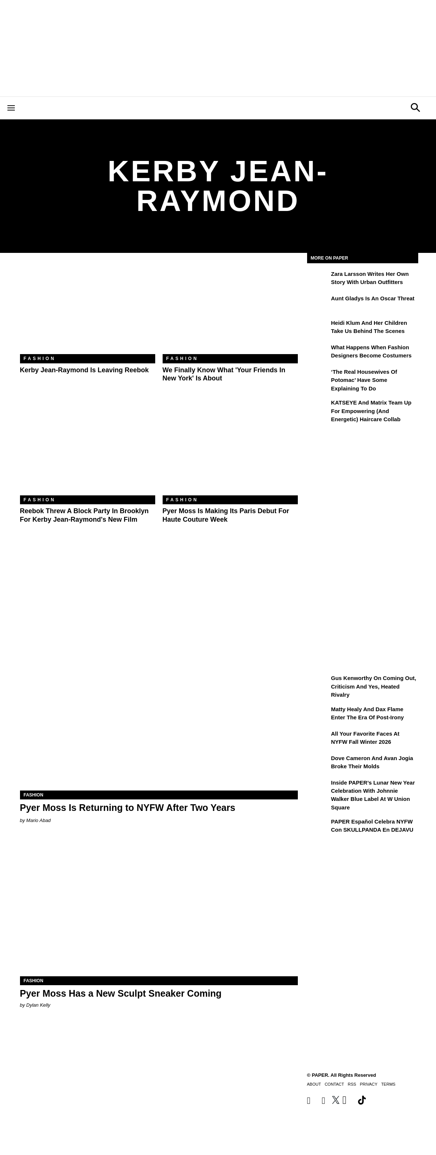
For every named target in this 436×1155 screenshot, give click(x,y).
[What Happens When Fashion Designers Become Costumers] (318, 352)
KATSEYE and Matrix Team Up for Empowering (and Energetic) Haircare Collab (371, 410)
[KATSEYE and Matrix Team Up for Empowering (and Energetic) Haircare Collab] (318, 408)
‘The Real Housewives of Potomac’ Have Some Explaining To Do (364, 380)
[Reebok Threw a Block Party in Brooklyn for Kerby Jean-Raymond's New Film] (87, 450)
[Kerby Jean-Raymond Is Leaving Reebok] (87, 309)
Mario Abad (38, 820)
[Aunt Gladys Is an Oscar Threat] (318, 303)
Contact (334, 1084)
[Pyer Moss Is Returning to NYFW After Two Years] (159, 721)
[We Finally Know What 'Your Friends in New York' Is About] (230, 309)
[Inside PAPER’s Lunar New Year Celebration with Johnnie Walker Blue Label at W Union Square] (318, 788)
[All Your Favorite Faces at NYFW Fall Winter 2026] (318, 739)
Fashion (40, 358)
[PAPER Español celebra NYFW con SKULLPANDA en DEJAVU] (318, 827)
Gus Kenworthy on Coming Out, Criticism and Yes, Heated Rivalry (373, 686)
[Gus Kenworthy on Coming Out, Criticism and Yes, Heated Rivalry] (318, 683)
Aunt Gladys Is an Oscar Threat (373, 298)
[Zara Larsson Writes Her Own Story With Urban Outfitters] (318, 279)
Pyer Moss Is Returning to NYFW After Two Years (128, 807)
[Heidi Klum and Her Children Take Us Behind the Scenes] (318, 328)
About (314, 1084)
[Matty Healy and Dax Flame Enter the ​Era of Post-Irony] (318, 714)
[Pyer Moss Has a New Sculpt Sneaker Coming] (159, 906)
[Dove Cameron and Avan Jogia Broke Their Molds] (318, 763)
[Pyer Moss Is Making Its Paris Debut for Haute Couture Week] (230, 450)
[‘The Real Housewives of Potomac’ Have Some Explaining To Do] (318, 377)
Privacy (368, 1084)
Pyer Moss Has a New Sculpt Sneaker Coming (121, 993)
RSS (352, 1084)
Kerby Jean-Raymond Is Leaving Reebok (84, 370)
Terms (388, 1084)
